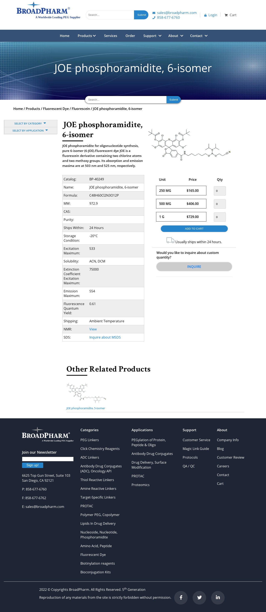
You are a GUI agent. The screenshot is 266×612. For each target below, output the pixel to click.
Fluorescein (81, 108)
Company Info (228, 440)
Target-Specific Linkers (98, 497)
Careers (223, 466)
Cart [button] (230, 14)
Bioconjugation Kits (95, 572)
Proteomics (141, 485)
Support (149, 35)
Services (110, 35)
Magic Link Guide (196, 448)
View (93, 329)
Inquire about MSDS (105, 337)
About (173, 35)
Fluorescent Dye (56, 108)
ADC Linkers (89, 457)
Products (87, 35)
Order (130, 35)
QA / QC (189, 466)
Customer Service (196, 440)
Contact (196, 35)
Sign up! (32, 465)
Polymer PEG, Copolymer (100, 514)
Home (64, 35)
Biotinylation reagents (97, 563)
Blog (220, 448)
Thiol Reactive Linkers (97, 480)
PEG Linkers (89, 440)
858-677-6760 (166, 17)
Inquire (194, 266)
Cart (220, 483)
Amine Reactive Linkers (98, 488)
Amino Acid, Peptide (96, 546)
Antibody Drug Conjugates (152, 453)
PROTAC (86, 506)
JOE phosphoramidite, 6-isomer (117, 108)
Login (210, 14)
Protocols (190, 457)
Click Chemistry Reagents (100, 448)
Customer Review (230, 457)
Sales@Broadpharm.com (175, 12)
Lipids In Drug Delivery (98, 523)
